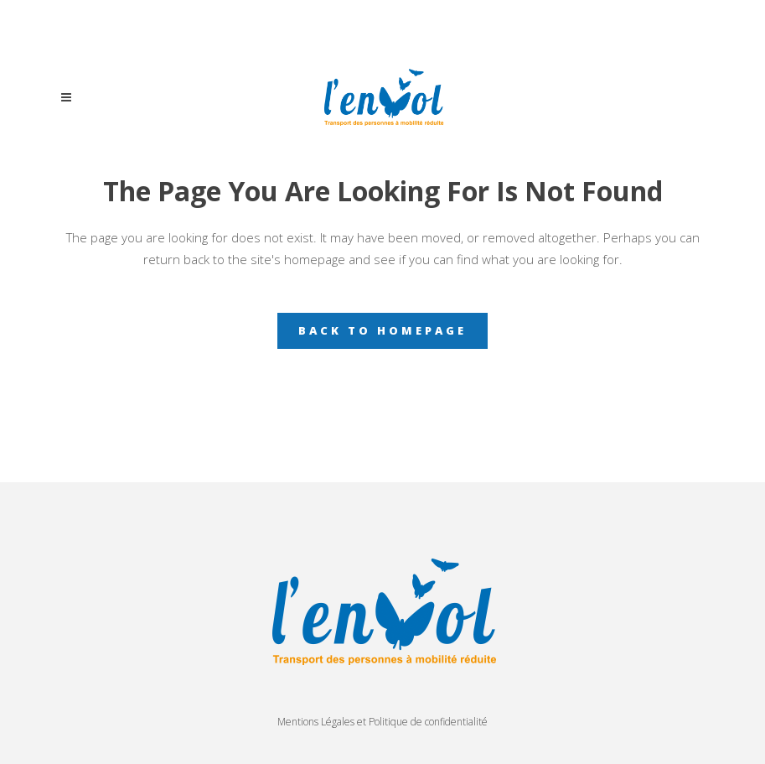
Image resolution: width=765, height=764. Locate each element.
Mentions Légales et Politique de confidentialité (382, 722)
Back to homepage (382, 330)
